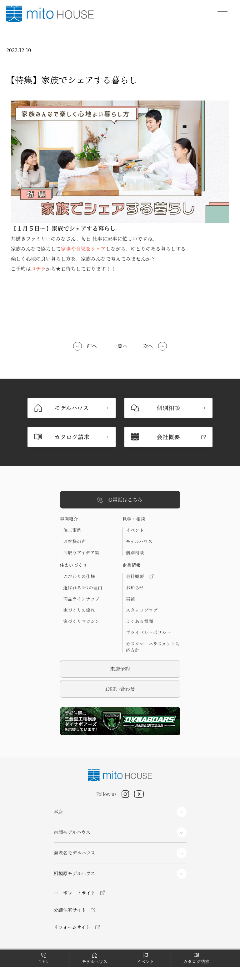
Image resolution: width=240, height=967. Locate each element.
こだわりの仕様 (79, 576)
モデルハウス (139, 541)
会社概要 (139, 576)
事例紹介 (69, 519)
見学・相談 (133, 519)
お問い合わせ (120, 688)
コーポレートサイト (75, 892)
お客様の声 (74, 541)
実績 (130, 599)
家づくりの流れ (79, 610)
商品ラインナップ (81, 599)
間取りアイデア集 (81, 552)
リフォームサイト (72, 927)
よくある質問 (139, 621)
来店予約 (120, 668)
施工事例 (72, 530)
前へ (92, 346)
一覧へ (120, 346)
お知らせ (135, 587)
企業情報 (131, 565)
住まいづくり (73, 565)
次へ (148, 346)
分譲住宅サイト (70, 909)
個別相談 (135, 552)
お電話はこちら (120, 500)
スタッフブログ (142, 610)
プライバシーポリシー (148, 632)
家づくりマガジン (81, 621)
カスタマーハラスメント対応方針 (153, 647)
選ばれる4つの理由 (82, 587)
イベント (135, 530)
